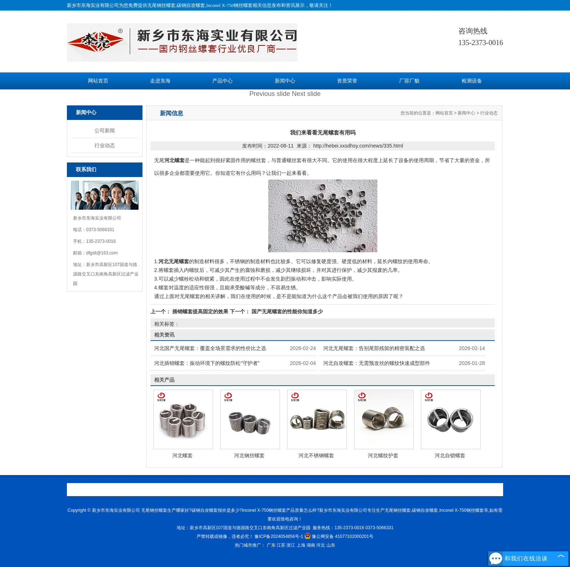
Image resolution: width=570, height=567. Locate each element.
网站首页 (98, 81)
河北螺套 (182, 455)
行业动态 (105, 145)
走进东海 (160, 81)
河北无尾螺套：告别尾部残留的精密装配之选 (374, 348)
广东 (271, 545)
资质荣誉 (347, 81)
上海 (301, 545)
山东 (330, 545)
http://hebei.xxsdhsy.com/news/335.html (358, 146)
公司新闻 (105, 130)
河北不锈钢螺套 (316, 455)
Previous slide (269, 93)
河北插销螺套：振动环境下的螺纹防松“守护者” (206, 363)
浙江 (290, 545)
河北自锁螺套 (450, 455)
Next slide (306, 93)
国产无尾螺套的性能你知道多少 (286, 311)
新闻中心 (285, 81)
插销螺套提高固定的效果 (200, 311)
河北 (320, 545)
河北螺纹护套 (383, 455)
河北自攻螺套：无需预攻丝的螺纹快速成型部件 (376, 363)
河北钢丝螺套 (249, 455)
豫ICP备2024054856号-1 (278, 536)
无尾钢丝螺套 (161, 5)
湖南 (310, 545)
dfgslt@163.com (102, 253)
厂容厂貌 (409, 81)
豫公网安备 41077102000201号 (338, 536)
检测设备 (472, 81)
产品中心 (222, 81)
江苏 (281, 545)
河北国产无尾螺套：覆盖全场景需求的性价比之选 (210, 348)
